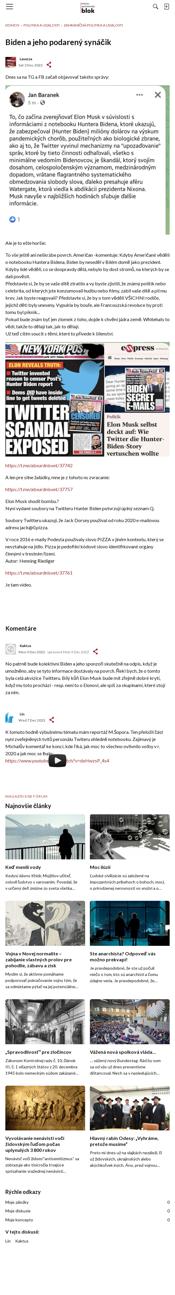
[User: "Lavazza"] (10, 62)
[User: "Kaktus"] (10, 649)
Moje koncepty (87, 1220)
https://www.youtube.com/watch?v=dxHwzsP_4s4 (57, 760)
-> (95, 652)
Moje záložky (87, 1202)
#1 (49, 65)
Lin (22, 714)
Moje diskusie (87, 1211)
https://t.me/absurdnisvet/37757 (39, 489)
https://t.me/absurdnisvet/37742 (39, 465)
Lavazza (26, 59)
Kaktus (25, 645)
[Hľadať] (155, 6)
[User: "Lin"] (10, 717)
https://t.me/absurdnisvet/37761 (39, 572)
